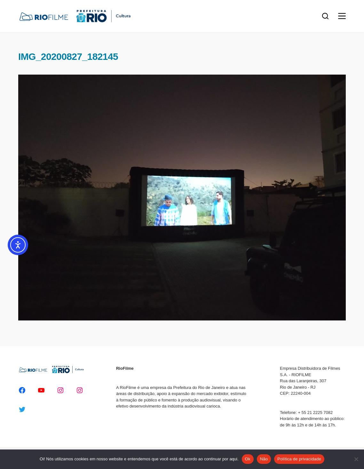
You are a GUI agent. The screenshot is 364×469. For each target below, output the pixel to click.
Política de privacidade (299, 459)
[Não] (356, 459)
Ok (247, 459)
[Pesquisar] (325, 16)
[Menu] (342, 16)
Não (264, 459)
